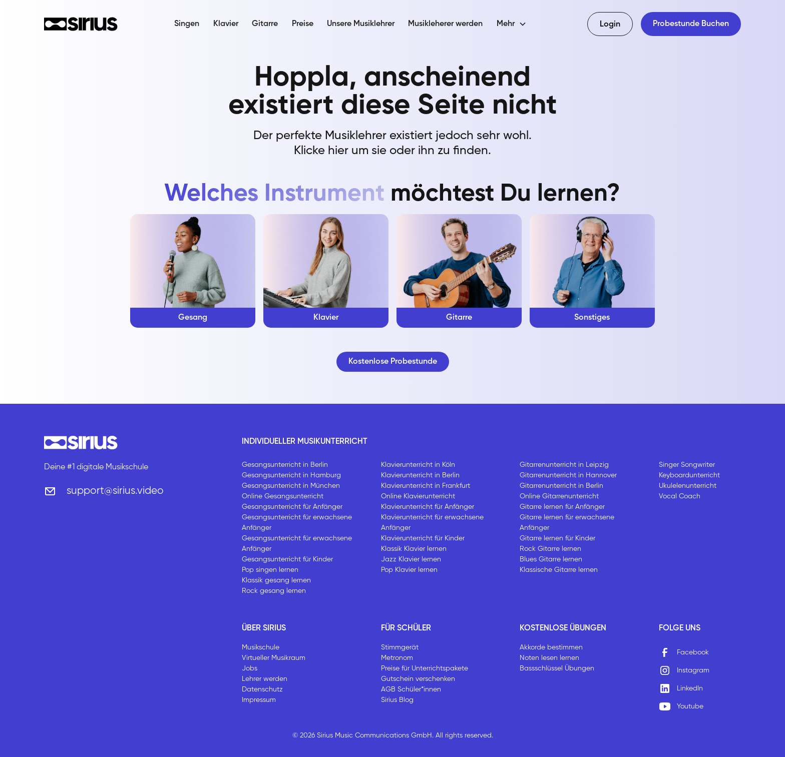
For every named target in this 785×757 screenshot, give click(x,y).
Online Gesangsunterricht (282, 496)
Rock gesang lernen (274, 590)
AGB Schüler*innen (411, 689)
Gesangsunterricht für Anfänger (292, 506)
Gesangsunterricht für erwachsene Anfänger (297, 522)
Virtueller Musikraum (273, 657)
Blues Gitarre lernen (551, 559)
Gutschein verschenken (418, 678)
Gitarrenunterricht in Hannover (568, 475)
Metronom (397, 657)
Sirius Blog (397, 699)
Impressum (259, 699)
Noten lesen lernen (549, 657)
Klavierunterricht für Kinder (423, 538)
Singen (186, 24)
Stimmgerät (400, 647)
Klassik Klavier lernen (414, 548)
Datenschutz (262, 689)
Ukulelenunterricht (687, 485)
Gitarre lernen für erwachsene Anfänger (567, 522)
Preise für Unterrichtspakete (424, 668)
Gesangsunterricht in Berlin (285, 464)
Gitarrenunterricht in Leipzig (564, 464)
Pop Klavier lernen (409, 569)
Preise (302, 24)
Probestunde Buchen (691, 24)
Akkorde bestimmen (551, 647)
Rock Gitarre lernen (550, 548)
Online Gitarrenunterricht (559, 496)
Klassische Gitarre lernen (559, 569)
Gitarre (265, 24)
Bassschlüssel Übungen (557, 668)
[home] (81, 24)
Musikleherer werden (445, 24)
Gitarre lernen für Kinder (557, 538)
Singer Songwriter (687, 464)
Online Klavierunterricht (418, 496)
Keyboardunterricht (689, 475)
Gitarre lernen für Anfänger (562, 506)
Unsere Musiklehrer (361, 24)
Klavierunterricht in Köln (418, 464)
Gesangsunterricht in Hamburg (291, 475)
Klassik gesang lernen (276, 580)
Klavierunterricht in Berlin (420, 475)
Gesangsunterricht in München (291, 485)
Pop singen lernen (270, 569)
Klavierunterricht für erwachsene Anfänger (432, 522)
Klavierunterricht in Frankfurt (425, 485)
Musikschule (260, 647)
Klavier (225, 24)
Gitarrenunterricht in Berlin (561, 485)
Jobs (249, 668)
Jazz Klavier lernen (411, 559)
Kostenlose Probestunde (392, 362)
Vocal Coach (679, 496)
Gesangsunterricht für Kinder (287, 559)
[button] (512, 24)
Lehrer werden (264, 678)
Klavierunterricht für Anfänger (427, 506)
